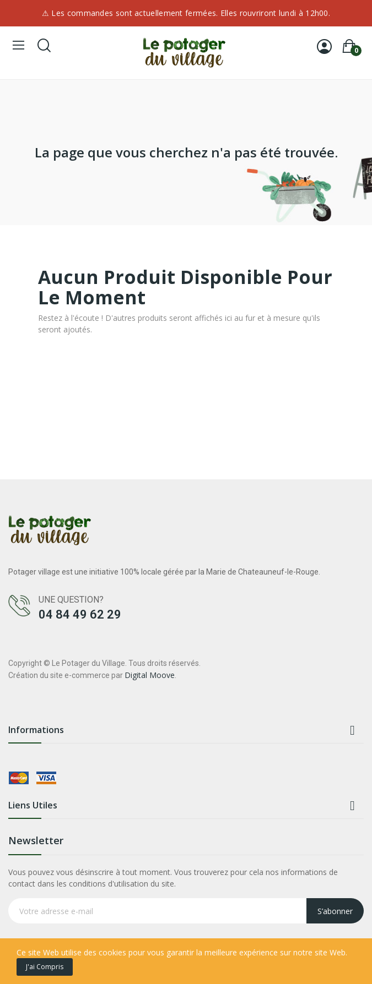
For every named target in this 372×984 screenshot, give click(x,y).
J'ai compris (44, 966)
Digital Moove (150, 675)
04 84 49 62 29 (80, 614)
